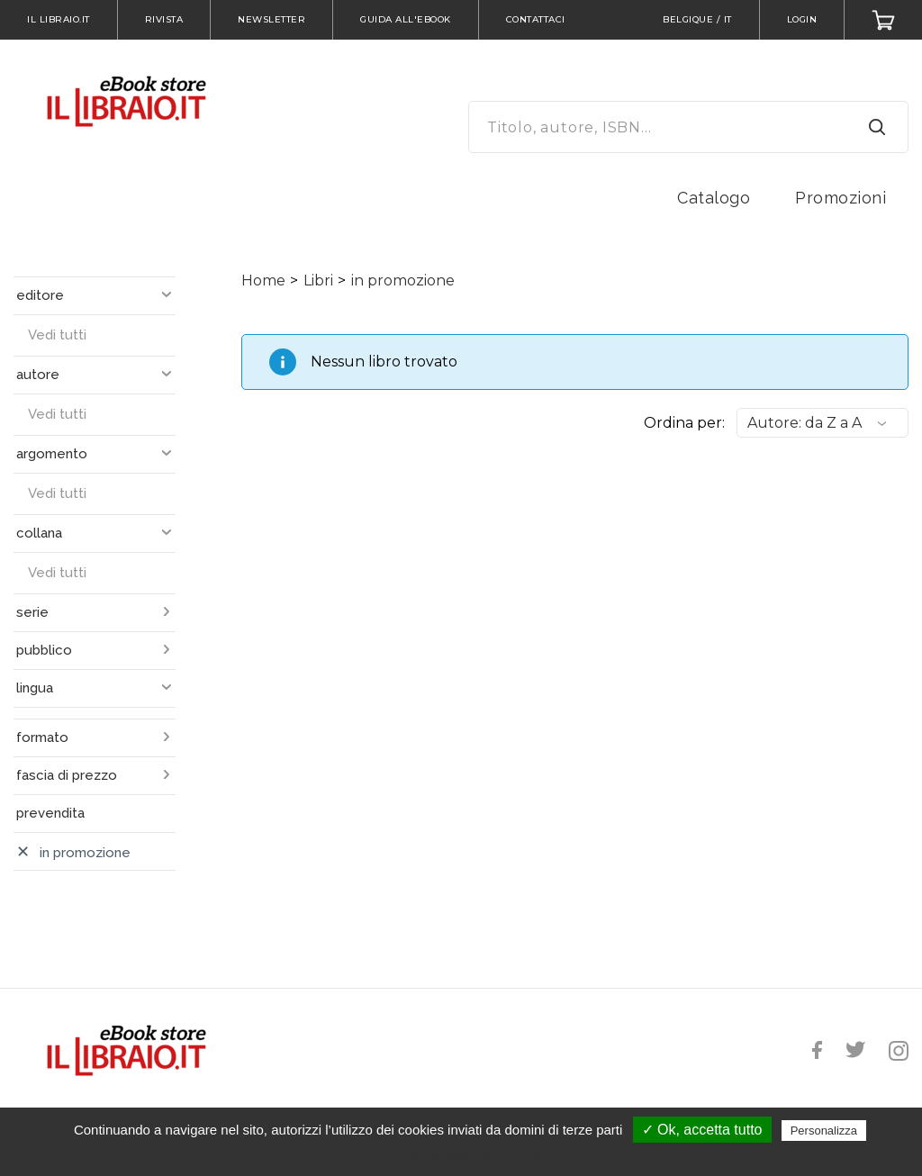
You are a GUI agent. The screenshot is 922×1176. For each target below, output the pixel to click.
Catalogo (713, 197)
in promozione (403, 280)
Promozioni (840, 197)
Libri (318, 280)
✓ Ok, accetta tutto (702, 1129)
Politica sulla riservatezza (469, 1155)
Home (263, 280)
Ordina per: (684, 422)
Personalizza (824, 1130)
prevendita (50, 813)
